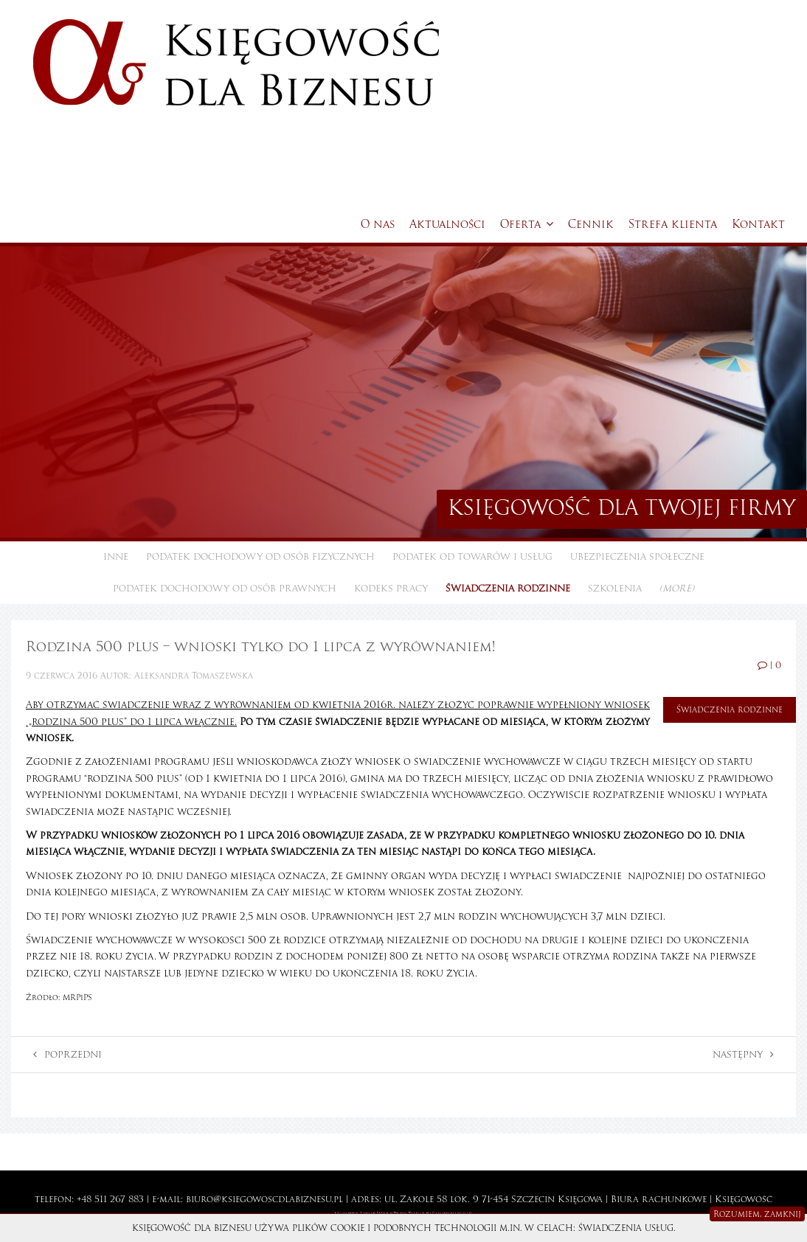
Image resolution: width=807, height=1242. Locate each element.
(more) (676, 588)
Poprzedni (67, 1055)
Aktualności (447, 224)
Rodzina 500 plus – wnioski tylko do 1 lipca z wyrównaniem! (260, 646)
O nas (378, 224)
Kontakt (758, 224)
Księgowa (580, 1199)
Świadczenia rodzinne (508, 588)
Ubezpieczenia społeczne (637, 557)
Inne (115, 557)
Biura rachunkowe (659, 1199)
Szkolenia (615, 588)
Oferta (526, 224)
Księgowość (743, 1199)
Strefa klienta (672, 224)
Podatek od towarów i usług (472, 557)
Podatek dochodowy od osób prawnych (224, 588)
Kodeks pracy (391, 588)
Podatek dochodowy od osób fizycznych (260, 557)
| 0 (769, 665)
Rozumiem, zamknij (757, 1214)
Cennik (591, 224)
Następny (743, 1055)
